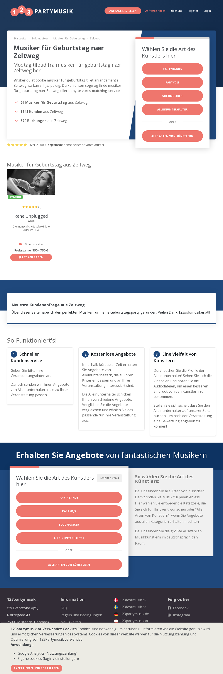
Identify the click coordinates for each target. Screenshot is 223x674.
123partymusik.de (131, 613)
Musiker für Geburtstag (68, 38)
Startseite (20, 38)
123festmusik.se (130, 606)
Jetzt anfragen (31, 257)
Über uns (176, 11)
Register (193, 11)
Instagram (179, 615)
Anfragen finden (155, 11)
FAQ (64, 608)
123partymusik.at (131, 620)
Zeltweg (95, 38)
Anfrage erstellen (123, 11)
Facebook (178, 608)
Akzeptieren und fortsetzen (36, 668)
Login (207, 11)
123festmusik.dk (130, 600)
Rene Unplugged (31, 216)
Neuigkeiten (71, 622)
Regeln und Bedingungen (81, 615)
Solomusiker (40, 38)
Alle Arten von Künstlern (172, 136)
